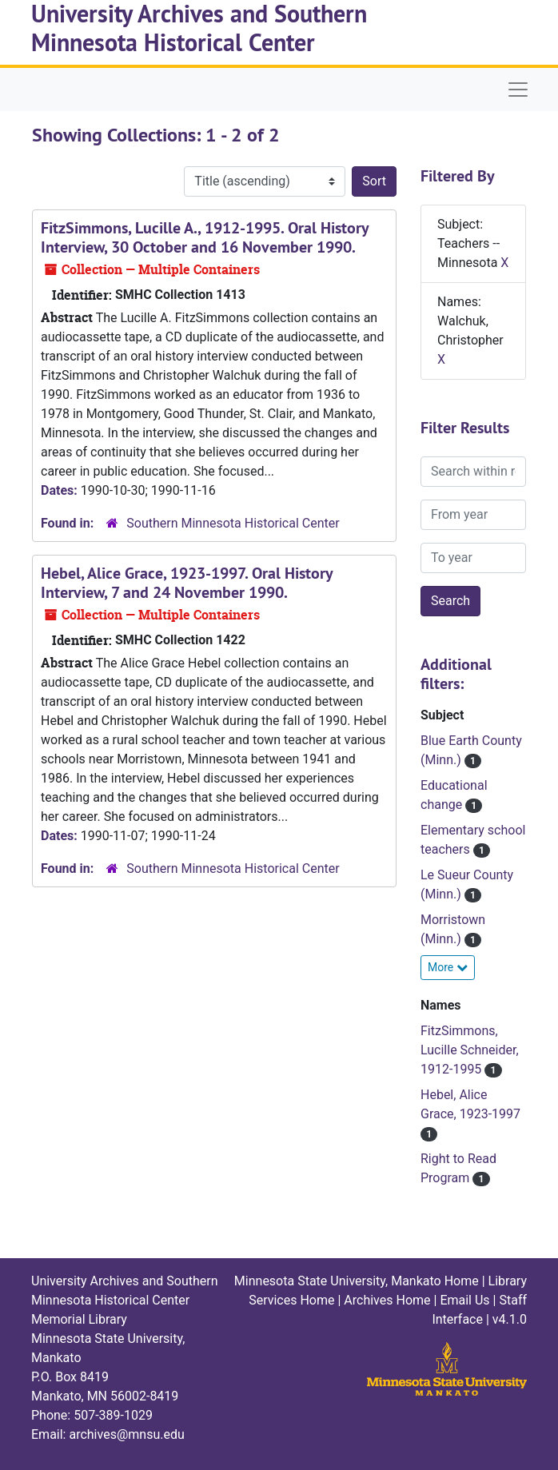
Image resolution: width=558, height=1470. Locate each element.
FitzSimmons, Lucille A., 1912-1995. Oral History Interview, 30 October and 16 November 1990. (205, 237)
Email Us (464, 1300)
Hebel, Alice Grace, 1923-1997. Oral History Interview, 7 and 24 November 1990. (187, 583)
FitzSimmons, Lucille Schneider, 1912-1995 (469, 1050)
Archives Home (387, 1300)
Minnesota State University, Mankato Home (356, 1281)
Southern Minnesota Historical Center (232, 523)
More (448, 967)
